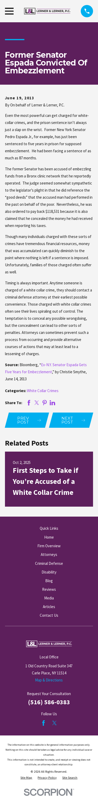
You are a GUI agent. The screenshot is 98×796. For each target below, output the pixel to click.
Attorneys (49, 554)
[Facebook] (43, 723)
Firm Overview (49, 545)
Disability (49, 572)
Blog (49, 580)
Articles (49, 606)
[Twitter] (54, 723)
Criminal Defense (49, 563)
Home (49, 537)
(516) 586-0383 (49, 702)
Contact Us (49, 615)
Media (49, 597)
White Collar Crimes (43, 390)
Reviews (49, 589)
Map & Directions (49, 680)
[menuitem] (26, 778)
